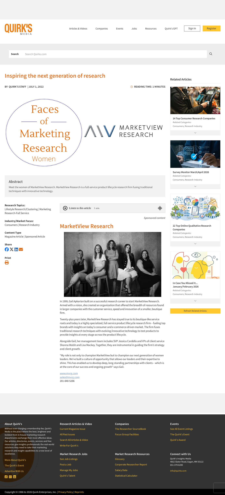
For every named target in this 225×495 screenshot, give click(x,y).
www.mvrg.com (69, 373)
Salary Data (121, 470)
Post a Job (65, 464)
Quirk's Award (178, 439)
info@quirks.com (178, 470)
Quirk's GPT (171, 28)
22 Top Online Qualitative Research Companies (192, 227)
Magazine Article (14, 236)
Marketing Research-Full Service (28, 211)
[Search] (115, 54)
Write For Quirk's (69, 445)
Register (211, 28)
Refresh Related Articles (195, 310)
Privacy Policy (65, 492)
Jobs (134, 28)
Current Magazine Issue (72, 428)
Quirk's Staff (17, 86)
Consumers (11, 225)
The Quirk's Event (14, 465)
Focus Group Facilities (127, 434)
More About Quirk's (15, 459)
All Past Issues (67, 434)
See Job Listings (69, 459)
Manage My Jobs (69, 470)
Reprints (79, 492)
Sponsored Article (35, 236)
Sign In (192, 28)
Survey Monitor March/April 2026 (191, 172)
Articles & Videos (78, 28)
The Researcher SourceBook (130, 428)
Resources (151, 28)
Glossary (119, 459)
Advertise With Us (14, 471)
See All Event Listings (181, 428)
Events (119, 28)
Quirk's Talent (67, 475)
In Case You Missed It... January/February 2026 (186, 284)
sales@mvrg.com (69, 377)
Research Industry (29, 225)
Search (15, 54)
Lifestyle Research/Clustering (21, 209)
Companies (102, 28)
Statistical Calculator (126, 475)
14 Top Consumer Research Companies (194, 118)
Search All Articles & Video (74, 439)
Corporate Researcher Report (131, 464)
